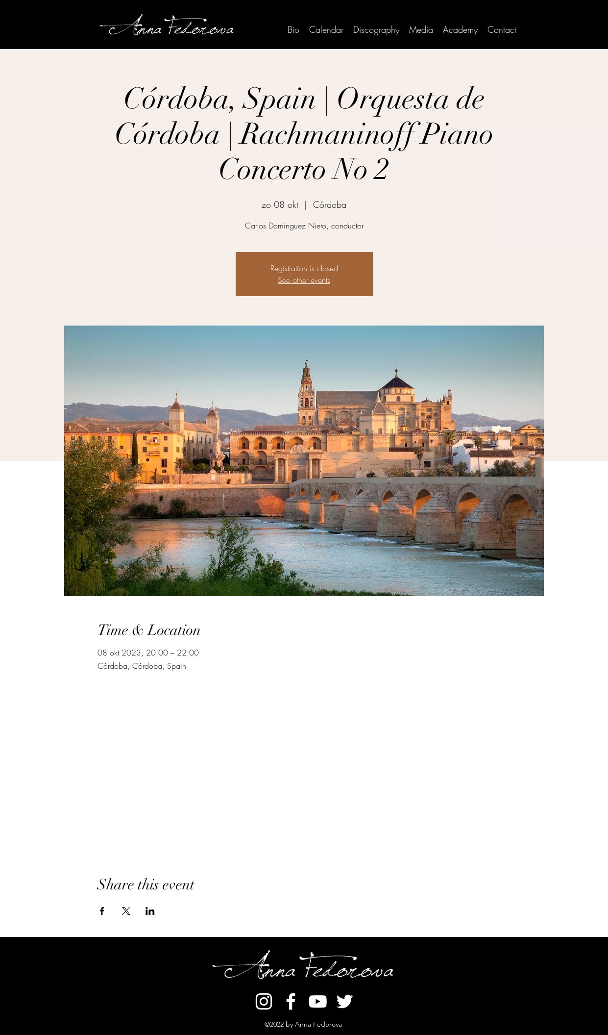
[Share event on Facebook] (102, 911)
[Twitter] (345, 1001)
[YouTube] (318, 1001)
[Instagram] (264, 1001)
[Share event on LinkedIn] (150, 911)
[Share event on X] (126, 911)
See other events (304, 280)
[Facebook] (291, 1001)
